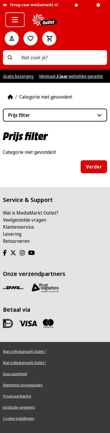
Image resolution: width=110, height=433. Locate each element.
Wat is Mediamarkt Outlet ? (24, 351)
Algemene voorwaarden (23, 385)
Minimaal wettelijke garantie (71, 76)
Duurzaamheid (15, 373)
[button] (15, 19)
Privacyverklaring (17, 396)
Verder (94, 167)
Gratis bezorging (18, 76)
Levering (12, 234)
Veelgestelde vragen (24, 220)
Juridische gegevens (19, 407)
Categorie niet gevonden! (45, 97)
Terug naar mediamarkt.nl (30, 4)
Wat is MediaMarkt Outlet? (30, 213)
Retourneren (16, 241)
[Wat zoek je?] (10, 57)
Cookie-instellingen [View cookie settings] (18, 418)
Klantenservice (18, 227)
